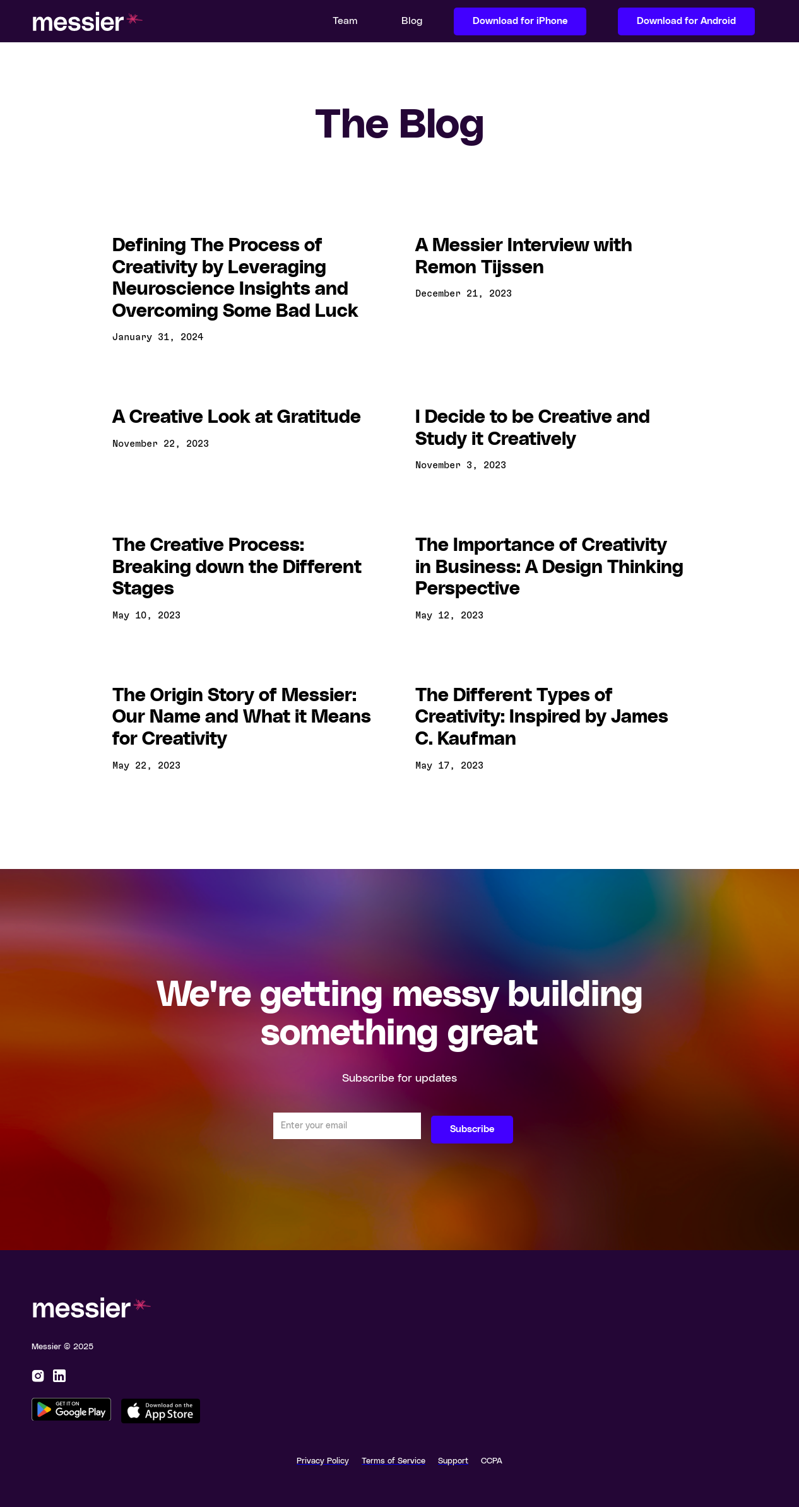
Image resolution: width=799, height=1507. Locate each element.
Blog (411, 21)
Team (345, 21)
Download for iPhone (520, 21)
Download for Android (686, 21)
